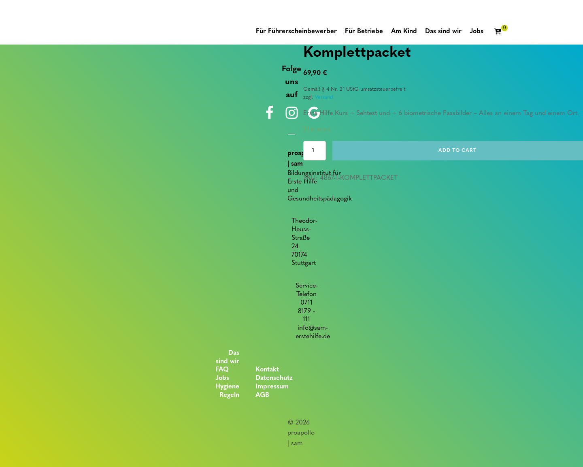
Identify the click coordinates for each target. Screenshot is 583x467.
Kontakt (267, 370)
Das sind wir (227, 357)
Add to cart (457, 150)
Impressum (272, 387)
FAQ (222, 370)
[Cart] (501, 32)
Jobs (222, 378)
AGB (262, 395)
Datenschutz (274, 378)
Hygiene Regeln (227, 391)
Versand (324, 97)
